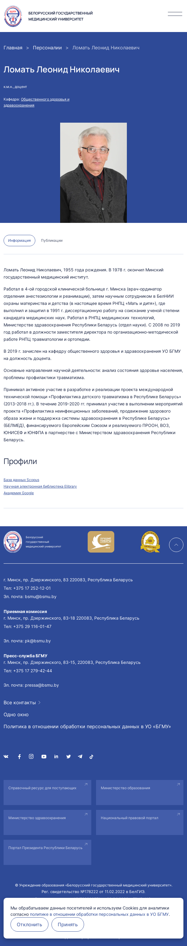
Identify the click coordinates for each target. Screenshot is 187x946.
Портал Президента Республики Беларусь (45, 847)
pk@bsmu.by (38, 640)
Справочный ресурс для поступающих (42, 788)
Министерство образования (125, 788)
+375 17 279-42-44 (32, 670)
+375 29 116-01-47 (32, 626)
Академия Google (19, 493)
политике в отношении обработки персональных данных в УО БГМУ (99, 914)
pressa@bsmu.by (42, 685)
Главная (13, 48)
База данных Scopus (21, 479)
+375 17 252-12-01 (32, 588)
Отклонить (29, 924)
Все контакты (20, 702)
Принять (68, 924)
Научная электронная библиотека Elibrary (40, 486)
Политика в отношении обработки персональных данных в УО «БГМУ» (87, 726)
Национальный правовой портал (129, 818)
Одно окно (16, 714)
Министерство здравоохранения (37, 818)
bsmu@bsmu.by (41, 596)
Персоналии (47, 48)
